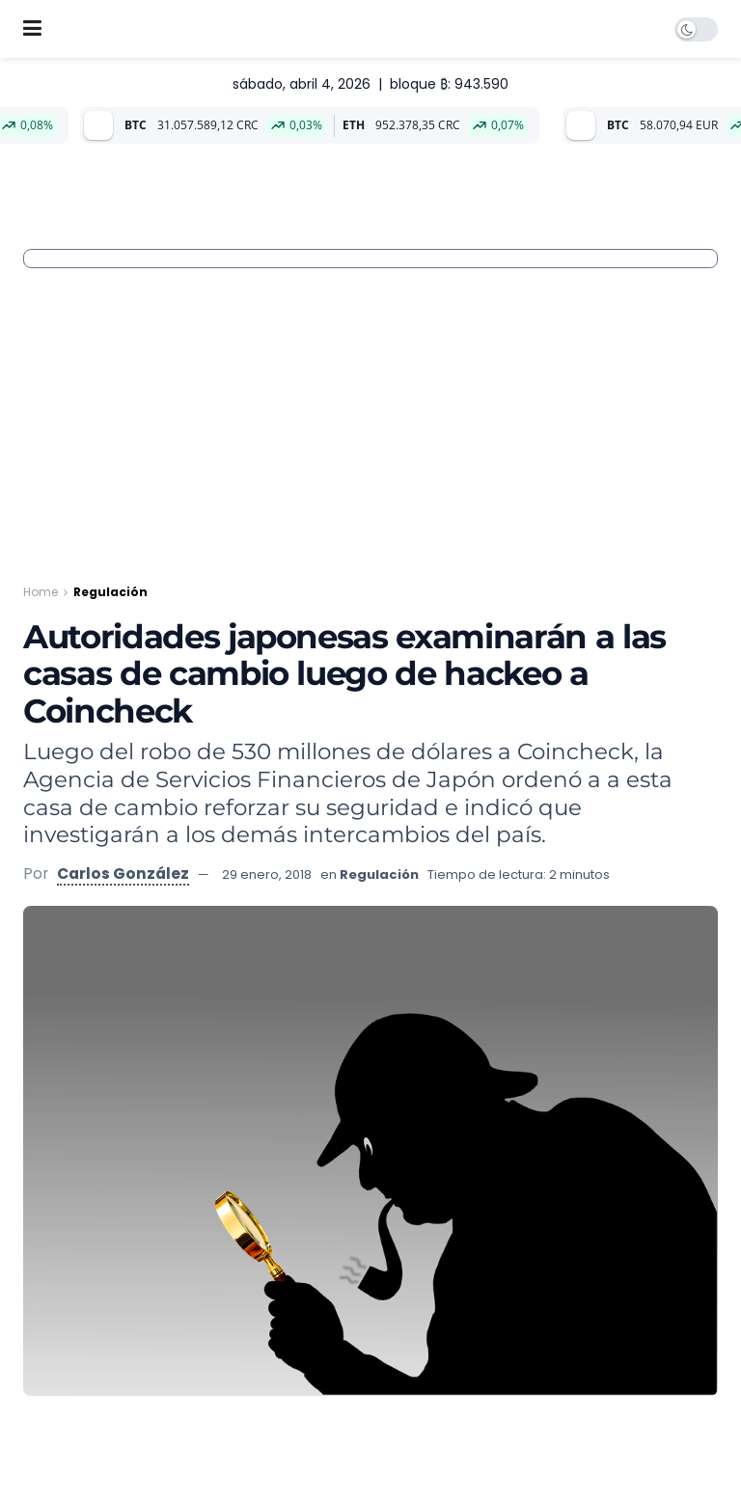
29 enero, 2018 (267, 874)
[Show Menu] (32, 29)
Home (40, 592)
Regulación (110, 592)
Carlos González (123, 873)
